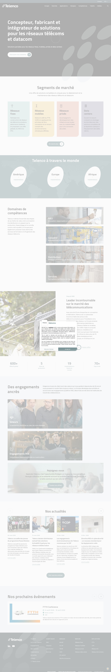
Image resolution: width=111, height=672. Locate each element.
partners (51, 327)
